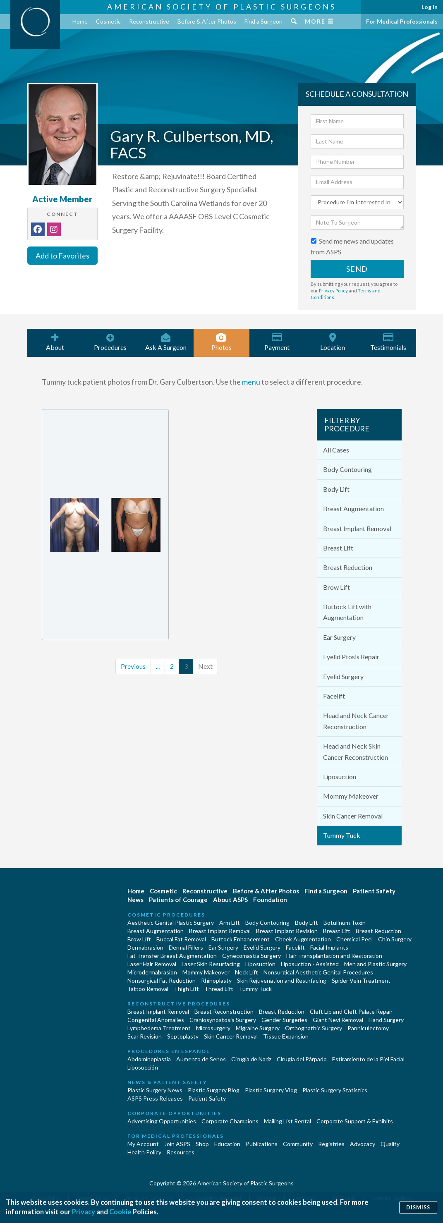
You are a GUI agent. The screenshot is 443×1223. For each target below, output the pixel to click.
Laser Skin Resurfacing (211, 963)
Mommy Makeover (350, 796)
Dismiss (418, 1207)
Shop (202, 1143)
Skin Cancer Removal (353, 816)
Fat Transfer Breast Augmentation (172, 955)
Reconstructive (149, 21)
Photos (221, 342)
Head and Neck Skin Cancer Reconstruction (355, 751)
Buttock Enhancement (240, 939)
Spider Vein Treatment (361, 980)
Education (227, 1143)
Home (80, 21)
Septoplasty (183, 1036)
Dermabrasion (145, 947)
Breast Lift (338, 548)
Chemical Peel (354, 939)
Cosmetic (108, 21)
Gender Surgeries (284, 1019)
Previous (133, 666)
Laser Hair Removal (151, 963)
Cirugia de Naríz (251, 1059)
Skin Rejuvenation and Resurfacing (281, 980)
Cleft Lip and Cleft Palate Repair (351, 1011)
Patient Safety (374, 891)
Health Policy (144, 1152)
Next (205, 666)
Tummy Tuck (341, 835)
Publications (262, 1143)
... (158, 666)
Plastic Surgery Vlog (271, 1090)
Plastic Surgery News (154, 1090)
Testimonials (388, 342)
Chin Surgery (395, 939)
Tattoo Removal (147, 988)
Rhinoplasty (216, 980)
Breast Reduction (347, 567)
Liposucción (142, 1067)
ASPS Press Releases (155, 1098)
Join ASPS (177, 1143)
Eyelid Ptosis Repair (351, 657)
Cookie (121, 1212)
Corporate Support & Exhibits (354, 1121)
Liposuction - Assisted (310, 963)
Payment (277, 342)
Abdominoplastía (149, 1059)
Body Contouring (347, 469)
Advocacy (362, 1143)
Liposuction (339, 776)
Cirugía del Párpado (302, 1059)
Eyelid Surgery (343, 676)
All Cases (336, 450)
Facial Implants (329, 947)
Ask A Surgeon (165, 342)
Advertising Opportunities (161, 1121)
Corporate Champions (230, 1121)
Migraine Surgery (258, 1028)
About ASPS (230, 899)
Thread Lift (218, 988)
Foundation (270, 899)
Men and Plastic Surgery (375, 963)
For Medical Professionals (402, 21)
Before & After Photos (206, 21)
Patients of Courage (178, 899)
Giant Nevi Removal (338, 1019)
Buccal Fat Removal (181, 939)
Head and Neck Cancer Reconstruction (356, 720)
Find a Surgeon (263, 21)
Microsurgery (213, 1028)
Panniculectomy (368, 1028)
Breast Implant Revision (287, 930)
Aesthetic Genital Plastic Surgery (170, 922)
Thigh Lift (186, 988)
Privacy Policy (333, 290)
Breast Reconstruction (224, 1011)
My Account (143, 1143)
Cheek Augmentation (303, 939)
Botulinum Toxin (344, 922)
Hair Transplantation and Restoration (334, 955)
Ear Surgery (339, 637)
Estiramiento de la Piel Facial (368, 1059)
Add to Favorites (62, 255)
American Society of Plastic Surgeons (221, 6)
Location (332, 342)
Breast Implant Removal (357, 528)
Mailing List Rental (287, 1121)
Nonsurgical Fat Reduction (161, 980)
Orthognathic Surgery (313, 1028)
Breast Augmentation (353, 508)
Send (357, 268)
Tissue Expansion (286, 1036)
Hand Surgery (386, 1019)
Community (298, 1143)
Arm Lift (229, 922)
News (135, 899)
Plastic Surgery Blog (213, 1090)
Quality (390, 1143)
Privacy (84, 1212)
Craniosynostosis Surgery (222, 1019)
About (55, 342)
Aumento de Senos (201, 1059)
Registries (331, 1143)
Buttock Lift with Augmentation (347, 612)
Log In (429, 6)
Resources (180, 1152)
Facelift (334, 696)
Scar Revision (144, 1036)
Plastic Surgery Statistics (334, 1090)
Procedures (110, 342)
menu (251, 381)
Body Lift (336, 489)
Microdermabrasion (152, 972)
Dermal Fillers (186, 947)
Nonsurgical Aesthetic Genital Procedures (318, 972)
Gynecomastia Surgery (251, 955)
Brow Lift (336, 587)
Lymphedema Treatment (159, 1028)
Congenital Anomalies (155, 1019)
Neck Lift (246, 972)
